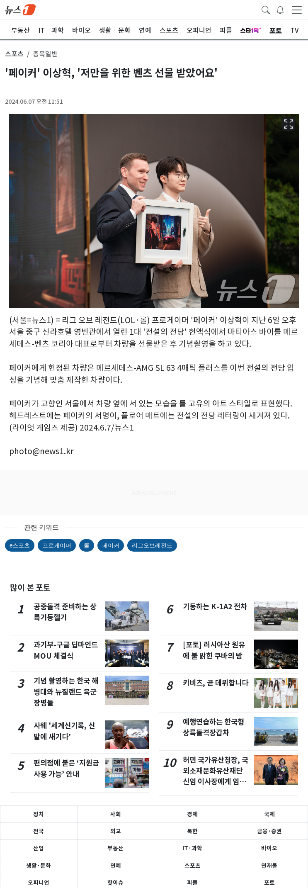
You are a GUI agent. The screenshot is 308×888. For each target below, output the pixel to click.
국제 (269, 814)
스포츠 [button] (14, 54)
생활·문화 (38, 865)
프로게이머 (56, 545)
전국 (38, 831)
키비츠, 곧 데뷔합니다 (215, 683)
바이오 (269, 848)
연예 (115, 865)
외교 (115, 831)
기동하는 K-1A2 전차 (215, 606)
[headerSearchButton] (266, 9)
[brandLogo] (20, 9)
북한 (192, 831)
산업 (38, 848)
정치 (38, 814)
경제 (192, 814)
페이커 (110, 545)
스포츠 (192, 865)
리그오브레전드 (152, 545)
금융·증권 (269, 831)
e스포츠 (20, 545)
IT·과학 (192, 848)
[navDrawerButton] (297, 9)
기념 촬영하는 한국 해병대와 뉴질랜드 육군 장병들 (66, 692)
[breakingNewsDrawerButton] (280, 9)
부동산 (115, 848)
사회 (115, 814)
